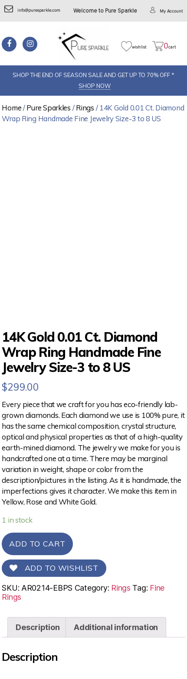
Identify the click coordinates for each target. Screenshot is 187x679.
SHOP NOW (95, 85)
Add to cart (37, 544)
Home (11, 107)
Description (37, 627)
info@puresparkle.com (32, 10)
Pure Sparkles (48, 107)
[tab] (37, 627)
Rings (85, 107)
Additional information (116, 627)
